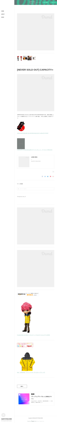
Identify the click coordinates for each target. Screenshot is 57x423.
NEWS (2, 17)
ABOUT (3, 14)
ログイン (53, 2)
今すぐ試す (45, 2)
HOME (2, 11)
